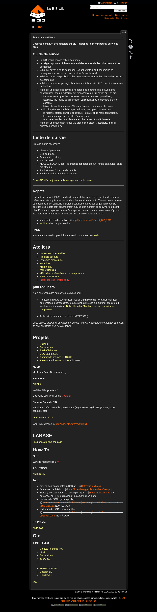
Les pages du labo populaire (47, 442)
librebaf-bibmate (48, 350)
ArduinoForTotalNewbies (52, 253)
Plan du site (121, 18)
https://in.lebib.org (91, 486)
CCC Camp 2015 (49, 354)
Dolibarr (44, 344)
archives (44, 223)
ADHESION (39, 474)
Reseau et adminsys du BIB (54, 360)
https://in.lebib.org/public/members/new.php (89, 489)
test (35, 581)
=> (58, 461)
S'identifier (122, 3)
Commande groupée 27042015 (56, 357)
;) (65, 372)
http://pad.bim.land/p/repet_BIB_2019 (92, 220)
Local (42, 552)
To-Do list (44, 558)
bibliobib (37, 384)
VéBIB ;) (66, 395)
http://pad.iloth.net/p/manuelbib (72, 424)
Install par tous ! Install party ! (55, 280)
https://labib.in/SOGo (101, 492)
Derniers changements (102, 15)
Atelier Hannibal (48, 270)
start (40, 27)
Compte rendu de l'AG (51, 548)
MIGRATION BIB (48, 568)
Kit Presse (38, 527)
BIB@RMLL (46, 575)
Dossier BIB (46, 571)
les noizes (45, 263)
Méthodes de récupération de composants (62, 273)
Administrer (106, 3)
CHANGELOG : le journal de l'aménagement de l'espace (62, 180)
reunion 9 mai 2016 (43, 417)
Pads (96, 235)
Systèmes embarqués (51, 260)
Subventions (46, 347)
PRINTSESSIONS (49, 276)
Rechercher (120, 11)
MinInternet (45, 266)
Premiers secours (49, 256)
